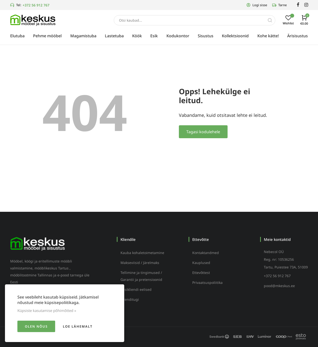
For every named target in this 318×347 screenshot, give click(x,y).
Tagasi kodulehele (203, 131)
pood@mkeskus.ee (279, 285)
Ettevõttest (201, 272)
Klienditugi (129, 299)
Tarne (279, 5)
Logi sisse (256, 5)
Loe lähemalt (77, 326)
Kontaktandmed (205, 252)
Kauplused (201, 262)
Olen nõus (36, 326)
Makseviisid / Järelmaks (139, 262)
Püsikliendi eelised (136, 289)
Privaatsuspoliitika (207, 282)
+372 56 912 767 (36, 5)
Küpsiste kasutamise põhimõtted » (46, 310)
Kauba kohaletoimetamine (142, 252)
